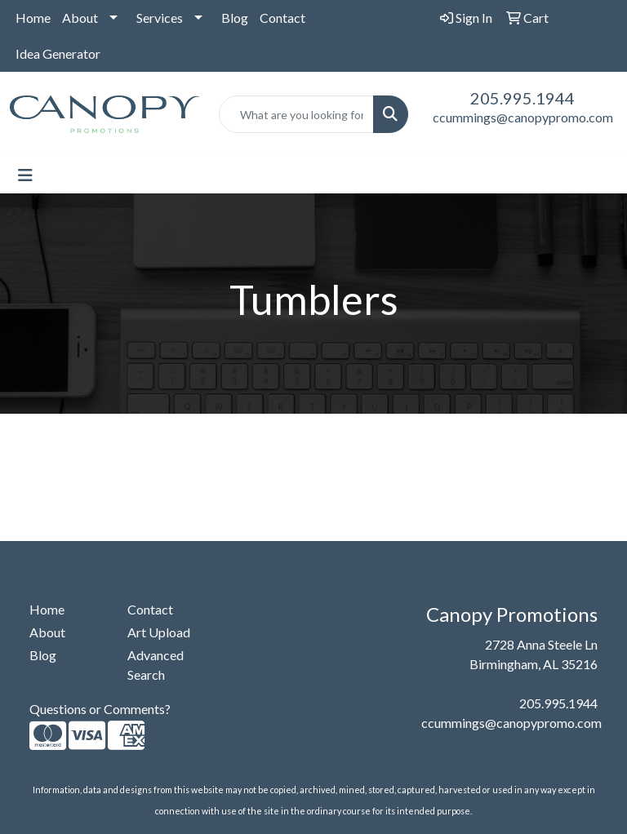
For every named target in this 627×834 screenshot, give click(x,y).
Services (159, 17)
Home (33, 17)
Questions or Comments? (100, 708)
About (80, 17)
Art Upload (158, 632)
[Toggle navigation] (25, 175)
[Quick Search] (296, 114)
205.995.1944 (522, 98)
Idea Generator (58, 53)
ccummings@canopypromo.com (523, 117)
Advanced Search (155, 664)
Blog (234, 17)
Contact (282, 17)
